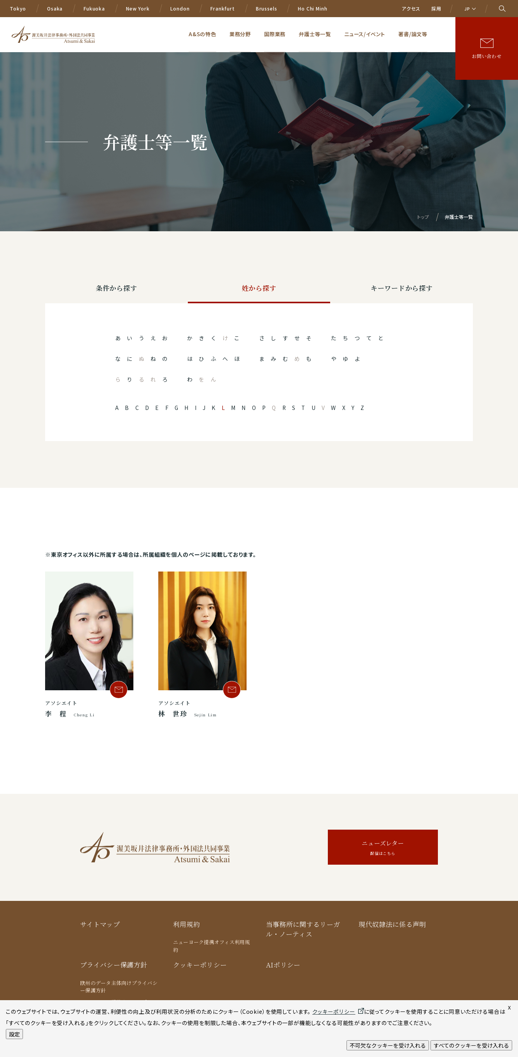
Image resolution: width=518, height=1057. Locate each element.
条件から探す (116, 289)
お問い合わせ (487, 45)
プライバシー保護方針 (113, 965)
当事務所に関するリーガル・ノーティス (303, 929)
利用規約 (186, 924)
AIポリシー (283, 965)
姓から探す (259, 289)
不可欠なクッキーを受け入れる (388, 1045)
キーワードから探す (402, 289)
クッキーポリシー (200, 965)
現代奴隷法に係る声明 (392, 924)
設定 (14, 1034)
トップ (423, 216)
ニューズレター (383, 848)
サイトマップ (100, 924)
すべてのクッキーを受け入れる (471, 1045)
